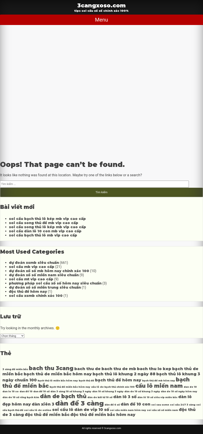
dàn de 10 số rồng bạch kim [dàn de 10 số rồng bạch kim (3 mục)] (20, 397)
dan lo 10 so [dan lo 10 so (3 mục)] (10, 391)
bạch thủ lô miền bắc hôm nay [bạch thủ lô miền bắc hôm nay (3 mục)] (58, 380)
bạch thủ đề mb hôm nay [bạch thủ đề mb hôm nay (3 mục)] (158, 380)
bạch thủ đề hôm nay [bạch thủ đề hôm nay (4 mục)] (118, 379)
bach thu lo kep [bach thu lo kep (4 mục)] (154, 368)
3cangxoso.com (101, 5)
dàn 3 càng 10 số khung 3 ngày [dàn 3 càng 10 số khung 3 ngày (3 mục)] (70, 391)
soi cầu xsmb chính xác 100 (36, 296)
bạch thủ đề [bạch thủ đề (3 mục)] (86, 380)
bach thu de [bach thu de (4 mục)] (87, 368)
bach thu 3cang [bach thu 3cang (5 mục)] (51, 368)
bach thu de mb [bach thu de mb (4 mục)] (119, 368)
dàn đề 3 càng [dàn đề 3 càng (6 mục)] (79, 403)
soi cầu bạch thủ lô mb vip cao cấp (43, 235)
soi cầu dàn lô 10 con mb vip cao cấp (45, 231)
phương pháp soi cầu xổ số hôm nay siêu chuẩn (55, 283)
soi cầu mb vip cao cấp (31, 267)
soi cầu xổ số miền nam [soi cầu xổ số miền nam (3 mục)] (162, 410)
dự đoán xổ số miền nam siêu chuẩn (44, 275)
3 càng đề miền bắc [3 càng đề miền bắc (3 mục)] (15, 369)
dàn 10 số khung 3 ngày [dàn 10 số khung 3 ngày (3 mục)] (107, 391)
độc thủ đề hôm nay (28, 291)
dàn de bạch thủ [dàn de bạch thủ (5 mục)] (63, 396)
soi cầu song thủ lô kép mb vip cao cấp (47, 227)
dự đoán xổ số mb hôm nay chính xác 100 (49, 271)
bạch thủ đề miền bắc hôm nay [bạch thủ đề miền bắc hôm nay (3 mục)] (70, 387)
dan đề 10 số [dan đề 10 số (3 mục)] (41, 391)
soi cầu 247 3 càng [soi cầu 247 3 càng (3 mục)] (182, 404)
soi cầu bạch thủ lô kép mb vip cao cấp (47, 219)
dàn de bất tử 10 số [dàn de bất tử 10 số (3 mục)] (99, 397)
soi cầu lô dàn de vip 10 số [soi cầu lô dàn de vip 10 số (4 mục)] (80, 409)
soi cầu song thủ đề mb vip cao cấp (43, 223)
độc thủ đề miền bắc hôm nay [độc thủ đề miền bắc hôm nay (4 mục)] (102, 414)
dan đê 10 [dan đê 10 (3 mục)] (26, 391)
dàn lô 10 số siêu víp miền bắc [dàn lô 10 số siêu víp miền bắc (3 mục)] (157, 397)
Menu (101, 20)
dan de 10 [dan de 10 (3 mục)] (190, 387)
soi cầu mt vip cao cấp (31, 279)
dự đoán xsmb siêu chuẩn (34, 263)
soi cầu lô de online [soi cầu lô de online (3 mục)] (37, 410)
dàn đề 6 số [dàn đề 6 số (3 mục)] (112, 404)
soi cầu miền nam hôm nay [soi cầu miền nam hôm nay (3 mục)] (128, 410)
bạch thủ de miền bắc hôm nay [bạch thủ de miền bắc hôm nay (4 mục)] (58, 373)
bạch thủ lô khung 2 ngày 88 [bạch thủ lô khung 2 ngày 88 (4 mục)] (124, 373)
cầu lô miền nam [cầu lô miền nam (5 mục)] (159, 386)
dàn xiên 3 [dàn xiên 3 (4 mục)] (43, 404)
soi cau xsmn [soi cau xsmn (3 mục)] (160, 404)
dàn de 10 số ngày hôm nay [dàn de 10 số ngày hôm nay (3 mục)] (179, 391)
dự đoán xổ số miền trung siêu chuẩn (45, 287)
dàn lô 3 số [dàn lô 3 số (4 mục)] (124, 396)
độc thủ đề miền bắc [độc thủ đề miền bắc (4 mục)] (47, 414)
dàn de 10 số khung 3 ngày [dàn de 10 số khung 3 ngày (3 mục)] (142, 391)
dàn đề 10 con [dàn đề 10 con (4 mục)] (135, 404)
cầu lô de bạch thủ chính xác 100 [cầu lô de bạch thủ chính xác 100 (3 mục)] (113, 387)
